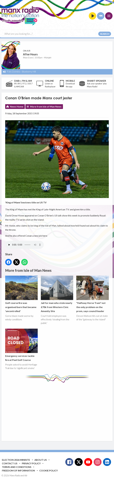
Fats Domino (13, 71)
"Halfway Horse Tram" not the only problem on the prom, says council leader (92, 294)
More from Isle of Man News (45, 106)
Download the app (70, 85)
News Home (16, 106)
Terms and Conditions (16, 466)
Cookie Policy (48, 470)
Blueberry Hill (29, 71)
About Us (40, 459)
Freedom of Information (18, 470)
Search (104, 33)
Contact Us (9, 463)
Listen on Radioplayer (50, 85)
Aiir (25, 475)
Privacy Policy (31, 463)
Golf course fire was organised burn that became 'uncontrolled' (21, 294)
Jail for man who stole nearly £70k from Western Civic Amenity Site (57, 294)
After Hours (30, 54)
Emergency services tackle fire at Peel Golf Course (21, 345)
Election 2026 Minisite (16, 459)
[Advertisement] (59, 409)
